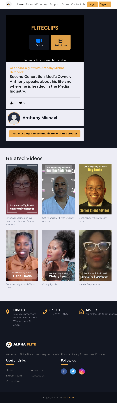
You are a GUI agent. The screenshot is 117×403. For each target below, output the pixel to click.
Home (19, 4)
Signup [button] (105, 4)
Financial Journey (36, 4)
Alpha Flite (68, 397)
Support (55, 4)
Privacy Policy (14, 381)
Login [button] (92, 4)
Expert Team (14, 375)
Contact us (37, 375)
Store (65, 4)
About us (37, 370)
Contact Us (78, 4)
